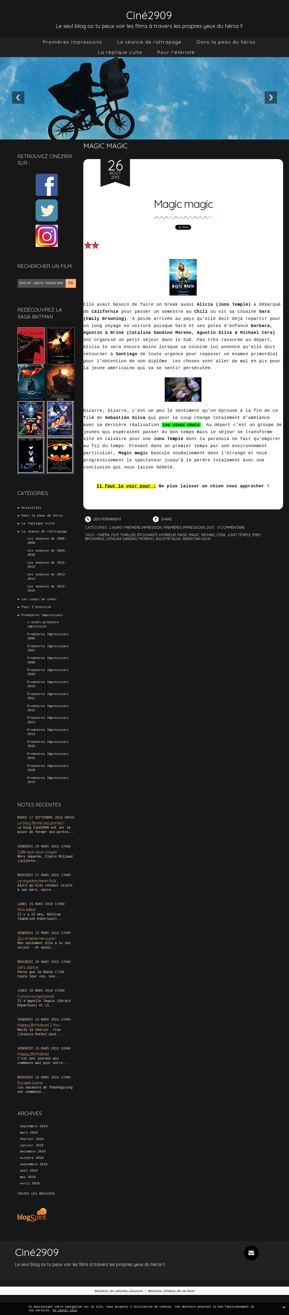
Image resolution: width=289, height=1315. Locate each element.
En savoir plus (65, 1310)
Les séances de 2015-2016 (47, 593)
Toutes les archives (36, 1214)
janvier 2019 (31, 1164)
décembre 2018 (32, 1170)
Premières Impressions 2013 (48, 732)
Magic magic (183, 202)
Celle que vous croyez (38, 867)
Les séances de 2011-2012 (47, 568)
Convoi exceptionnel (36, 1013)
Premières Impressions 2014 (48, 744)
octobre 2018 (31, 1177)
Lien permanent (103, 519)
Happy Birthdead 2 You (39, 1042)
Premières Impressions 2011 (48, 707)
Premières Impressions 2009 (48, 681)
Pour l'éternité (176, 52)
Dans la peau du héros (226, 42)
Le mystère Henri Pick (38, 896)
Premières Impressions (72, 42)
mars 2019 (29, 1151)
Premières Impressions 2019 (48, 795)
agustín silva (171, 538)
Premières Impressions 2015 (48, 757)
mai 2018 (28, 1197)
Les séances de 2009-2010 (47, 555)
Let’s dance (28, 983)
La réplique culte (120, 52)
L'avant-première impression (43, 631)
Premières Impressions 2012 (48, 719)
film (115, 534)
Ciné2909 (149, 14)
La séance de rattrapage (149, 42)
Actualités (32, 508)
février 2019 (31, 1157)
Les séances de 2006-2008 (47, 543)
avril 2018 (30, 1203)
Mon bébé (27, 925)
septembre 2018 (33, 1184)
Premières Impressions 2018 (48, 782)
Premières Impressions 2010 (48, 694)
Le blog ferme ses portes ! (42, 838)
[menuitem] (72, 42)
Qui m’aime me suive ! (38, 954)
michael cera (218, 534)
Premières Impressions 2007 (48, 656)
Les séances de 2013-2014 (47, 581)
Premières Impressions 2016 (48, 770)
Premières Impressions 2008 (48, 669)
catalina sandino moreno (131, 538)
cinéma (103, 534)
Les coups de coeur (39, 605)
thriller (129, 534)
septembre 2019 (33, 1144)
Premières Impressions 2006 (48, 644)
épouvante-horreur (159, 534)
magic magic (192, 534)
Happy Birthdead (33, 1071)
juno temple (245, 534)
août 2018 (29, 1190)
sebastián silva (200, 538)
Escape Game (30, 1100)
